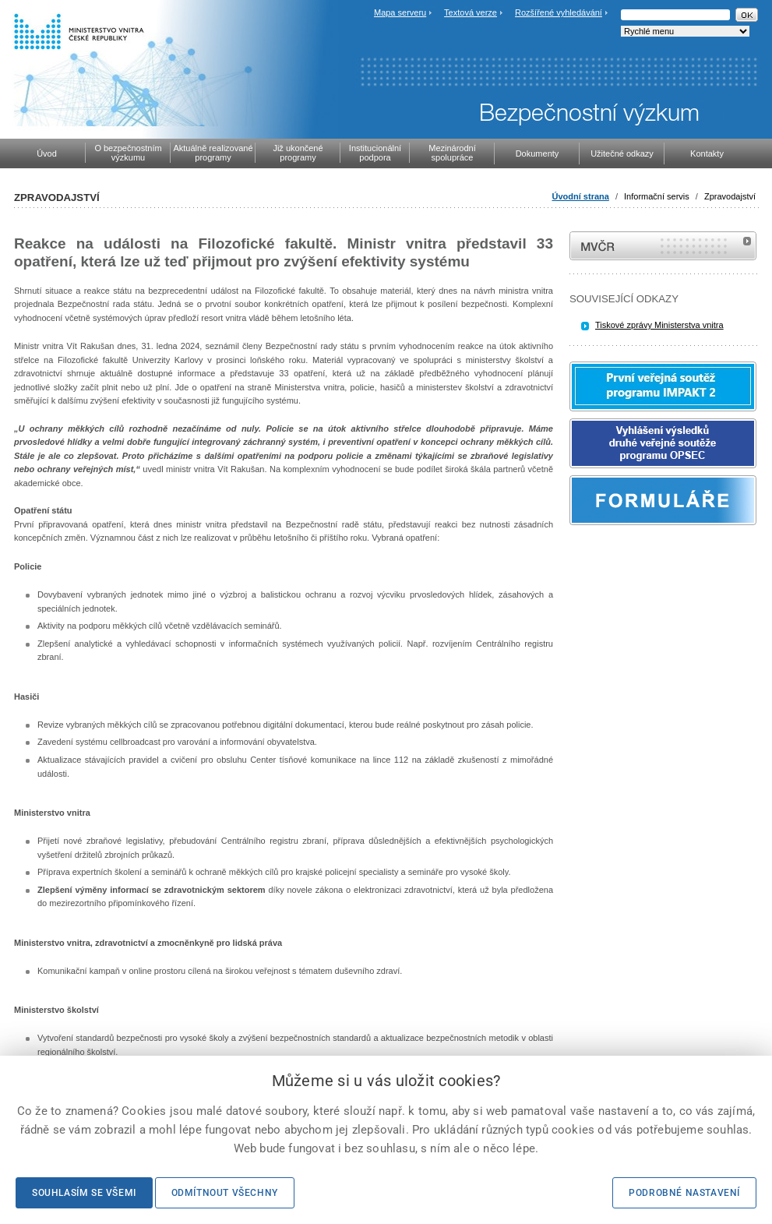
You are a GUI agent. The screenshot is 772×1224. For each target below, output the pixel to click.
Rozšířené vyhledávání (558, 12)
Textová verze (470, 12)
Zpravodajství (730, 196)
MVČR (662, 245)
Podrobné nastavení (684, 1192)
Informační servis (656, 196)
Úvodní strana (580, 196)
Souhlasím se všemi (84, 1192)
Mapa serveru (400, 12)
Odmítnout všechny (224, 1192)
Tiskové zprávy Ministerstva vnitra (659, 325)
